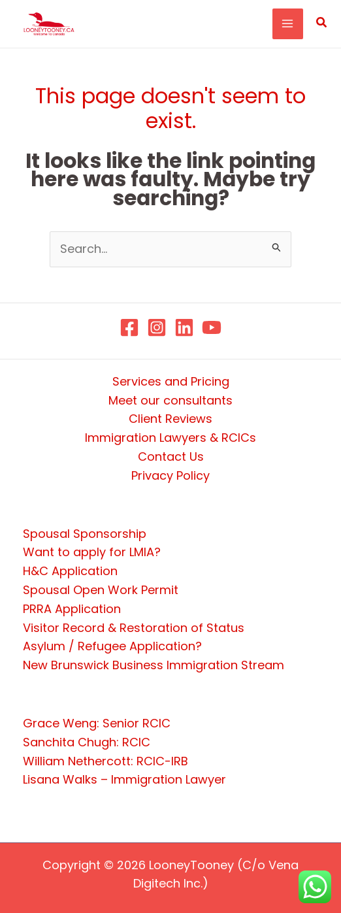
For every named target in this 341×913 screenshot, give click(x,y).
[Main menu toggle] (287, 23)
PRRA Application (72, 609)
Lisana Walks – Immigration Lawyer (124, 779)
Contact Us (171, 456)
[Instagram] (157, 327)
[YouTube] (211, 327)
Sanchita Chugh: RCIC (86, 742)
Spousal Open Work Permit (100, 590)
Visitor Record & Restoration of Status (133, 628)
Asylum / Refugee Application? (112, 646)
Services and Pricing (170, 381)
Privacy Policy (170, 475)
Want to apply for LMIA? (92, 552)
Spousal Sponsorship (84, 533)
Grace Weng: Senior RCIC (96, 723)
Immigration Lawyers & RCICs (170, 437)
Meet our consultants (170, 400)
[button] (322, 23)
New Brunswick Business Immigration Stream (153, 665)
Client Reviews (170, 418)
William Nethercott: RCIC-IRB (105, 761)
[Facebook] (129, 327)
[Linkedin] (184, 327)
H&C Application (70, 571)
